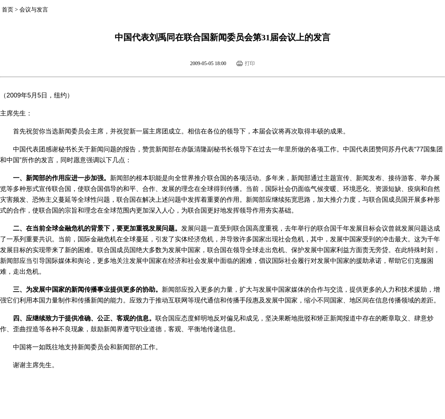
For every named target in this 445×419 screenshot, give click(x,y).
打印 (250, 63)
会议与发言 (33, 9)
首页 (7, 9)
